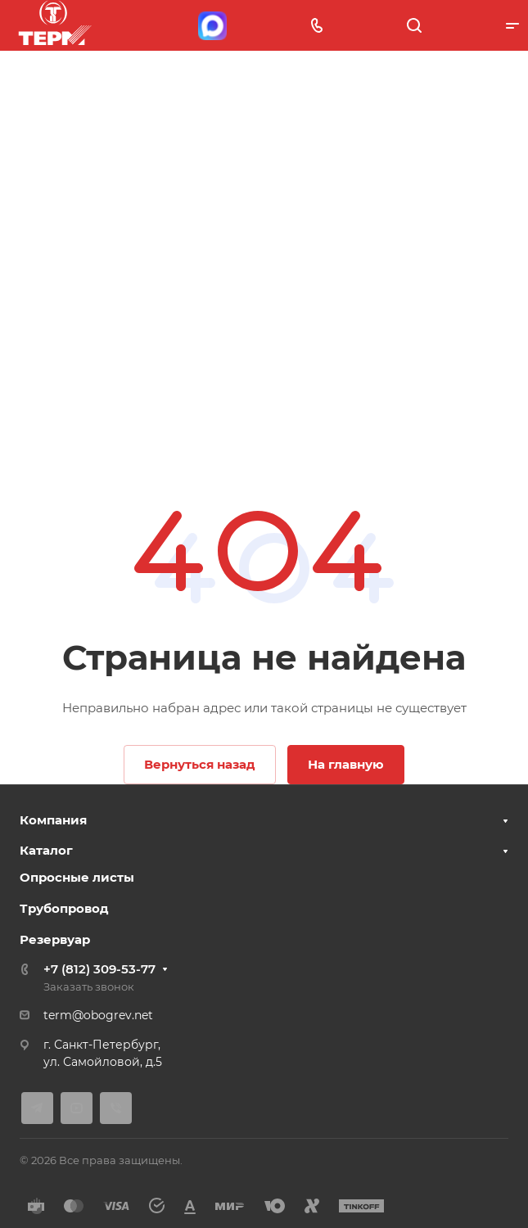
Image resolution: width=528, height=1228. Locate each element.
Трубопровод (64, 908)
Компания (53, 820)
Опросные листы (77, 877)
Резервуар (55, 939)
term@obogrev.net (98, 1015)
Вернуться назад (199, 764)
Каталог (46, 850)
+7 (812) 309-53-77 (99, 969)
